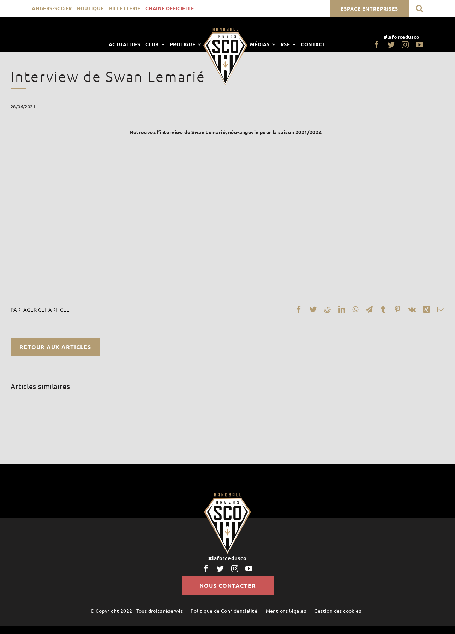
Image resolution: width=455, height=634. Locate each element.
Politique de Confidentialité (224, 611)
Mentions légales (286, 611)
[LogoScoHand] (225, 30)
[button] (419, 8)
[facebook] (376, 44)
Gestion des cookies (337, 611)
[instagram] (405, 44)
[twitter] (391, 44)
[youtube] (419, 44)
